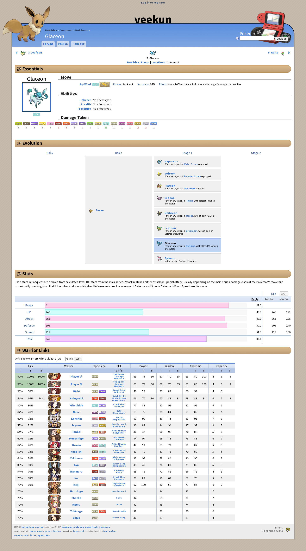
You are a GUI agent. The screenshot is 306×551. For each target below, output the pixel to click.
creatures (104, 527)
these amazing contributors (45, 531)
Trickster (119, 452)
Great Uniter (119, 400)
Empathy (119, 470)
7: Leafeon (28, 53)
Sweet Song (119, 390)
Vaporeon (166, 160)
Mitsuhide (76, 405)
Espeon (165, 197)
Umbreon (166, 212)
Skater (86, 100)
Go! (78, 358)
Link (273, 293)
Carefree (119, 485)
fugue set (78, 531)
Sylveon (165, 257)
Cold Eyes (119, 406)
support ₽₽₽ (43, 535)
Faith (119, 472)
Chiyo (76, 518)
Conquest (66, 30)
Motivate (119, 378)
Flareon (165, 185)
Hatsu (76, 504)
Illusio (189, 200)
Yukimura (76, 458)
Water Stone (191, 164)
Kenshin (76, 418)
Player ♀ (76, 384)
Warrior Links (36, 350)
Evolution (32, 143)
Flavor (145, 62)
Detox (119, 504)
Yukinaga (76, 511)
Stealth (86, 104)
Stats (27, 274)
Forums (48, 44)
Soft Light (119, 392)
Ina (76, 478)
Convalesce (119, 450)
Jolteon (165, 172)
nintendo (78, 527)
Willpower (119, 459)
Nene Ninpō (119, 413)
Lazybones (119, 432)
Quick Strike (119, 396)
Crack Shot (119, 404)
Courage (119, 376)
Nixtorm (190, 246)
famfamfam (109, 531)
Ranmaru (76, 471)
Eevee (95, 209)
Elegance (119, 479)
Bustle (119, 417)
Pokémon (81, 30)
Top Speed (119, 374)
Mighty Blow (119, 457)
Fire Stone (189, 188)
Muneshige (76, 438)
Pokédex (51, 30)
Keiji (76, 485)
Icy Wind (85, 84)
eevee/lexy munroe (32, 527)
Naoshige (76, 491)
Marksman (119, 437)
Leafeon (165, 227)
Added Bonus (119, 430)
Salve (119, 497)
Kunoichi (76, 452)
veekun (153, 19)
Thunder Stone (192, 176)
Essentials (32, 69)
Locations (158, 62)
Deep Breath (119, 511)
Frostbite (84, 108)
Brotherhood (119, 424)
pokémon (67, 527)
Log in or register (153, 2)
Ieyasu (76, 425)
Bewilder (119, 446)
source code (21, 535)
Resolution (119, 426)
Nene (76, 412)
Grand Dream (119, 398)
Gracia (76, 445)
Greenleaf (191, 230)
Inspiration (119, 419)
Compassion (119, 465)
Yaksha (189, 215)
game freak (91, 527)
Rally (119, 411)
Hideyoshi (76, 398)
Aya (76, 465)
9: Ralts (279, 53)
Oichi (76, 391)
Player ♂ (76, 376)
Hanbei (76, 432)
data (32, 535)
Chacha (76, 498)
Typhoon (119, 439)
